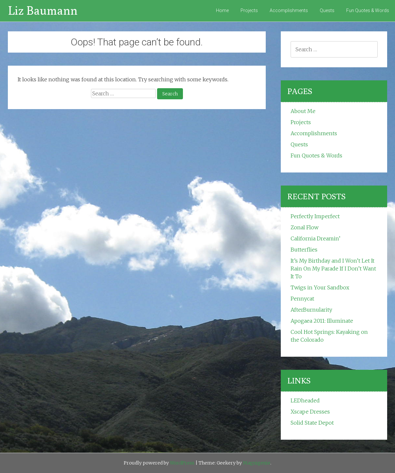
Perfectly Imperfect (315, 216)
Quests (327, 10)
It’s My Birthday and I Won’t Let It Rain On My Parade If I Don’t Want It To (333, 268)
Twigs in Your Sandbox (320, 287)
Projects (249, 10)
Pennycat (302, 298)
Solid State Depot (312, 422)
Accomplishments (289, 10)
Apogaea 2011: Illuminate (322, 321)
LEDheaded (305, 400)
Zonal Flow (304, 227)
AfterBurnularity (311, 309)
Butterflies (304, 249)
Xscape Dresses (310, 411)
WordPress (182, 463)
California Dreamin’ (315, 238)
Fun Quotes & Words (367, 10)
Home (222, 10)
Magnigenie (256, 463)
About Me (303, 111)
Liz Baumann (43, 10)
